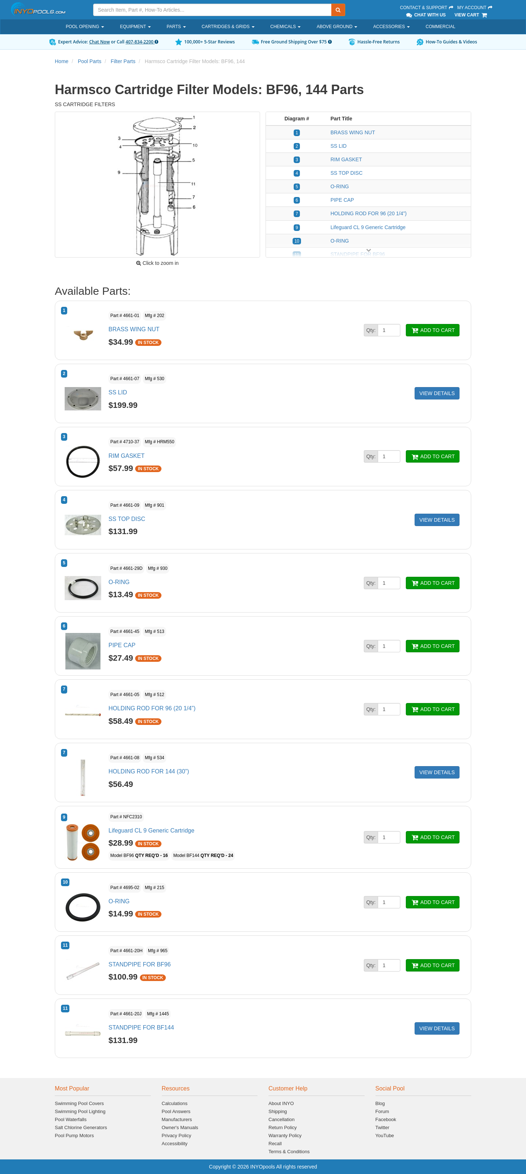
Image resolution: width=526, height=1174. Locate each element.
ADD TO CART (433, 330)
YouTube (385, 1135)
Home (61, 61)
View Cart (471, 15)
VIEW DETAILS (437, 393)
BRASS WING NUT (353, 132)
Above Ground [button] (337, 26)
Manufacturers (177, 1119)
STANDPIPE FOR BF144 (141, 1027)
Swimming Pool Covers (79, 1103)
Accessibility (175, 1143)
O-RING (340, 186)
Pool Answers (176, 1111)
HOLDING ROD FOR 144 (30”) (148, 771)
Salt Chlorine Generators (81, 1127)
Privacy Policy (176, 1135)
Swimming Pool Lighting (80, 1111)
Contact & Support (427, 7)
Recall (275, 1143)
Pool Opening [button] (85, 26)
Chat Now (99, 42)
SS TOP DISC (347, 173)
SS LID (339, 146)
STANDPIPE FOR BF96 (139, 964)
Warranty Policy (285, 1135)
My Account (475, 7)
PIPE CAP (342, 200)
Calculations (175, 1103)
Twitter (382, 1127)
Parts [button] (176, 26)
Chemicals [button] (285, 26)
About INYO (281, 1103)
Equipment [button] (135, 26)
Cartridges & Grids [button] (228, 26)
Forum (382, 1111)
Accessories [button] (391, 26)
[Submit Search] (338, 10)
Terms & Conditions (289, 1151)
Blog (380, 1103)
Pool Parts (90, 61)
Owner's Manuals (180, 1127)
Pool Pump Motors (74, 1135)
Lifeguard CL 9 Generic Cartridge (368, 227)
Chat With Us (425, 15)
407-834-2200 (142, 42)
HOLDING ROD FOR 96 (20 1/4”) (369, 213)
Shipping (277, 1111)
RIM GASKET (346, 159)
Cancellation (281, 1119)
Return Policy (282, 1127)
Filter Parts (123, 61)
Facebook (386, 1119)
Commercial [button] (440, 26)
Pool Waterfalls (71, 1119)
